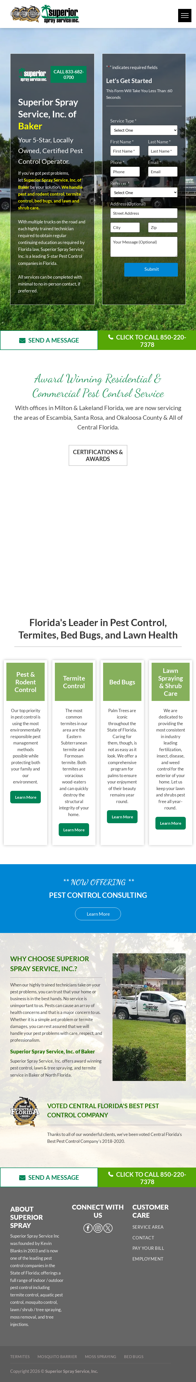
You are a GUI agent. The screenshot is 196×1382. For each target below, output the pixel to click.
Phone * (117, 162)
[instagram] (98, 1229)
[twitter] (108, 1229)
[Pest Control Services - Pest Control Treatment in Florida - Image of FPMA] (141, 531)
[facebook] (88, 1229)
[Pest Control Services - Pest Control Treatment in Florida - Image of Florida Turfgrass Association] (55, 531)
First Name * (122, 141)
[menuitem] (159, 1227)
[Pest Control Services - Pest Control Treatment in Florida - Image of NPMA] (55, 571)
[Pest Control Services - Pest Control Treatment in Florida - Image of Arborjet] (141, 571)
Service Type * (123, 121)
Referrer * (119, 183)
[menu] (184, 15)
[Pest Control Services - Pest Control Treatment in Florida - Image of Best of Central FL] (141, 492)
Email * (154, 162)
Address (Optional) (128, 204)
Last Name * (159, 141)
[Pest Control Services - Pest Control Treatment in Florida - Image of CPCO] (55, 492)
